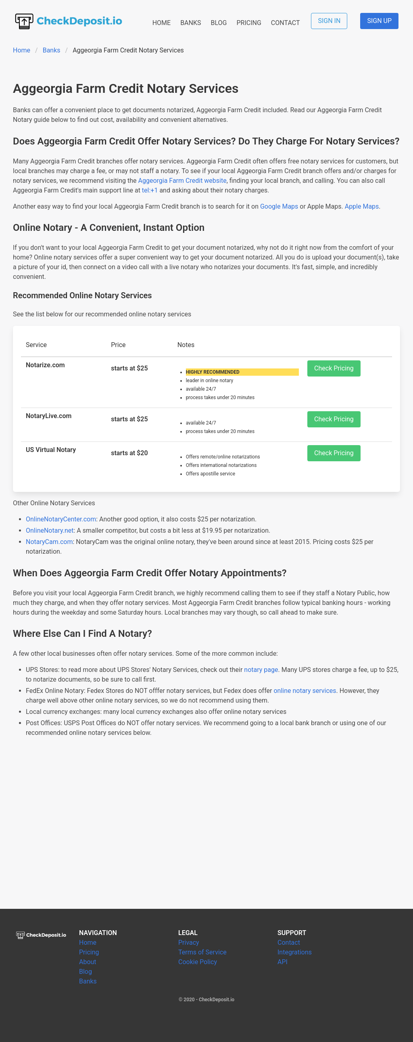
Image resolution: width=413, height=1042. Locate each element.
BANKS (190, 23)
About (87, 962)
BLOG (219, 23)
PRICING (248, 23)
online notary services (304, 691)
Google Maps (279, 206)
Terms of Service (202, 952)
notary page (261, 670)
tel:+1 (150, 190)
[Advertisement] (206, 832)
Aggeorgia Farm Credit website (182, 180)
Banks (51, 50)
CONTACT (285, 23)
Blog (85, 971)
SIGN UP (379, 21)
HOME (161, 23)
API (282, 962)
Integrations (294, 952)
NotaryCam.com (49, 542)
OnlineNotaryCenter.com (61, 519)
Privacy (188, 942)
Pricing (89, 952)
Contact (288, 942)
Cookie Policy (197, 962)
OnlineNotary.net (50, 530)
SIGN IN (329, 21)
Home (21, 50)
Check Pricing (334, 368)
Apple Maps (362, 206)
